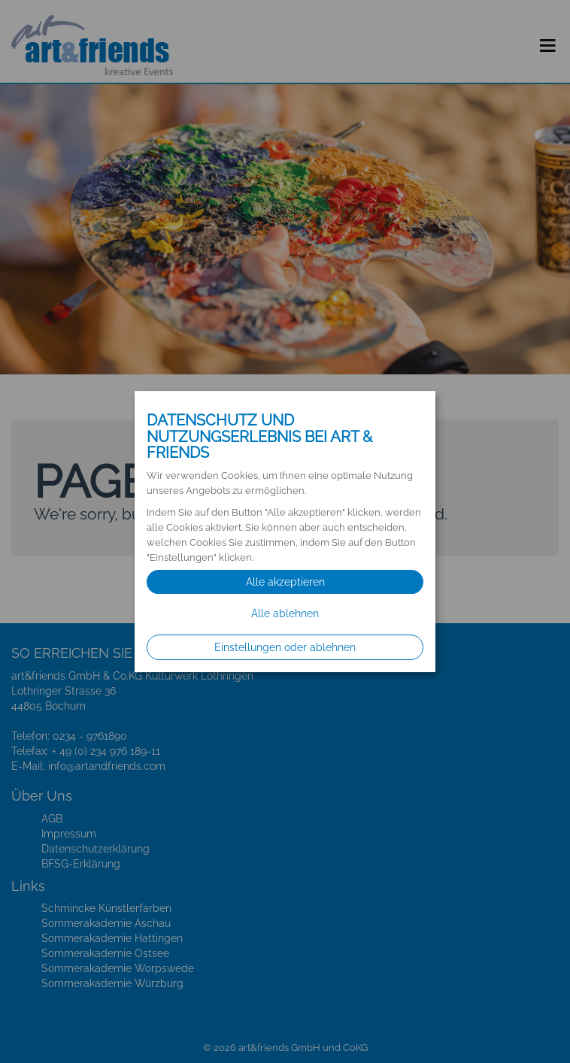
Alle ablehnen (285, 613)
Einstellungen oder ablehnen (285, 647)
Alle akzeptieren (285, 582)
